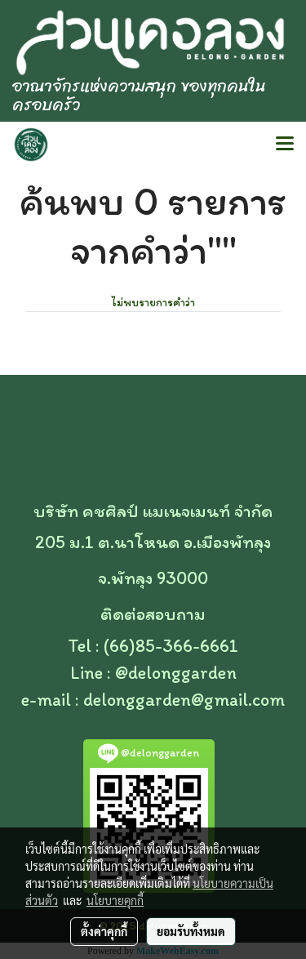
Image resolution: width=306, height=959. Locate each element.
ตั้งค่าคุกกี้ (104, 931)
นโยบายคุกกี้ (115, 900)
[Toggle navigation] (285, 145)
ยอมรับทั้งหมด (191, 931)
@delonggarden (176, 673)
